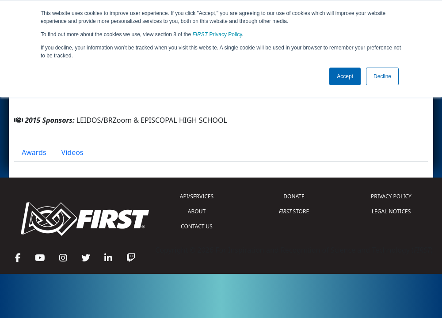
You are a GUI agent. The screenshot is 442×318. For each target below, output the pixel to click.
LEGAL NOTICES (391, 211)
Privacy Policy (217, 34)
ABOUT (197, 211)
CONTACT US (197, 226)
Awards (34, 152)
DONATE (293, 196)
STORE (294, 211)
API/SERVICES (196, 196)
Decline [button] (382, 76)
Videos (72, 152)
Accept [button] (345, 76)
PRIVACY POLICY (391, 196)
